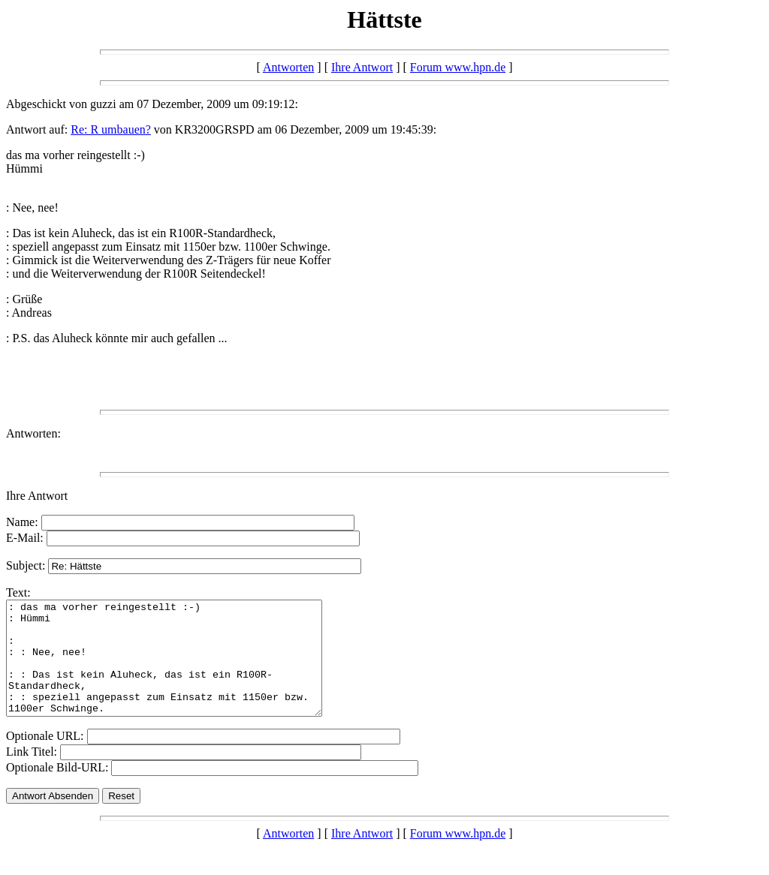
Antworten (288, 67)
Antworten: (33, 433)
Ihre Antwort (362, 67)
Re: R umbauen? (111, 129)
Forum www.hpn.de (457, 67)
